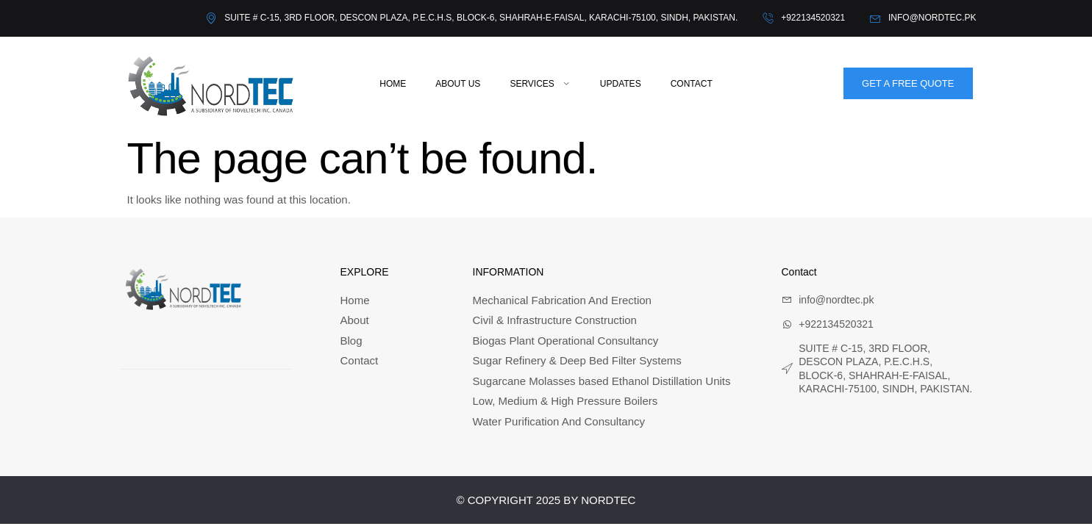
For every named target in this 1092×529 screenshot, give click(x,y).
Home (392, 84)
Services (540, 84)
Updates (620, 84)
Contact (692, 84)
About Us (457, 84)
